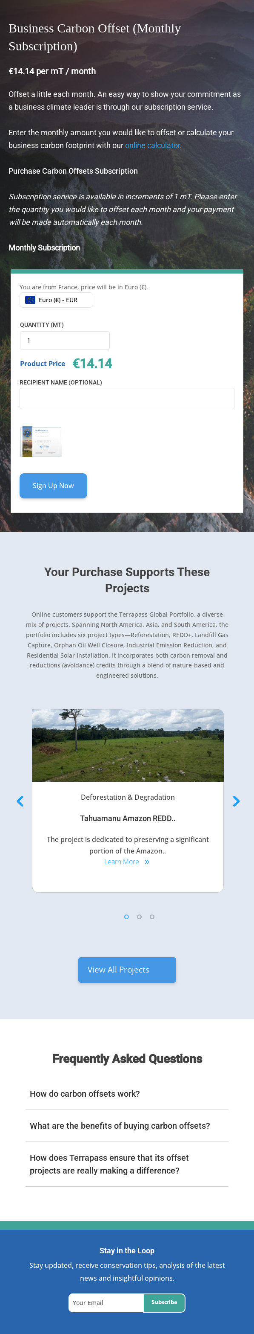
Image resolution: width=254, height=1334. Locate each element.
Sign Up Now (53, 485)
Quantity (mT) (42, 324)
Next (234, 801)
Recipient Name (61, 382)
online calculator (151, 145)
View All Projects (118, 969)
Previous (19, 801)
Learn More (121, 861)
